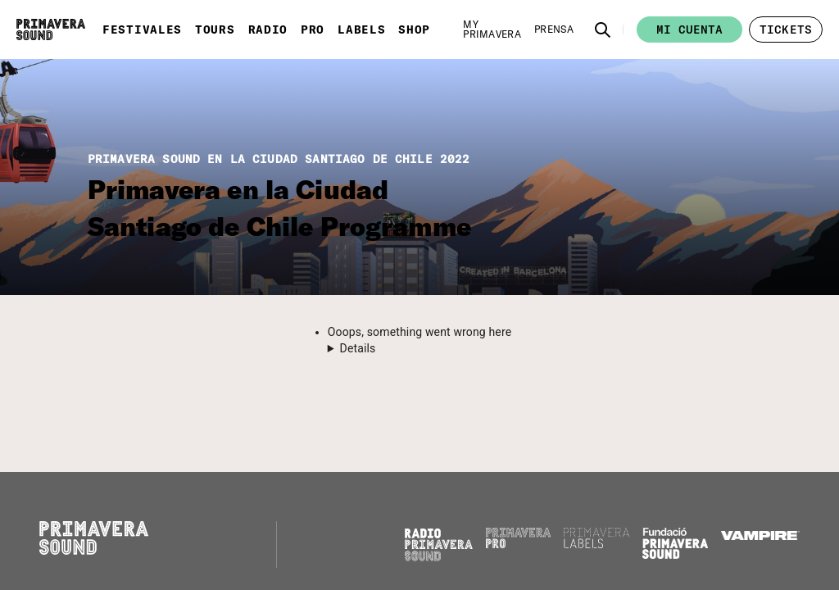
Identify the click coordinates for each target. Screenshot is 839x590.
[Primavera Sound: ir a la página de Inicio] (50, 29)
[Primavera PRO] (518, 544)
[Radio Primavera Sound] (439, 544)
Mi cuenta (689, 29)
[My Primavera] (492, 29)
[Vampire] (760, 535)
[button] (603, 29)
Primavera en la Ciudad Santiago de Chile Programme (279, 208)
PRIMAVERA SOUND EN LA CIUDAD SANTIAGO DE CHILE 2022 (279, 159)
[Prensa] (554, 29)
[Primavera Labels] (596, 544)
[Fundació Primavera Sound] (675, 554)
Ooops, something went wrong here (419, 331)
